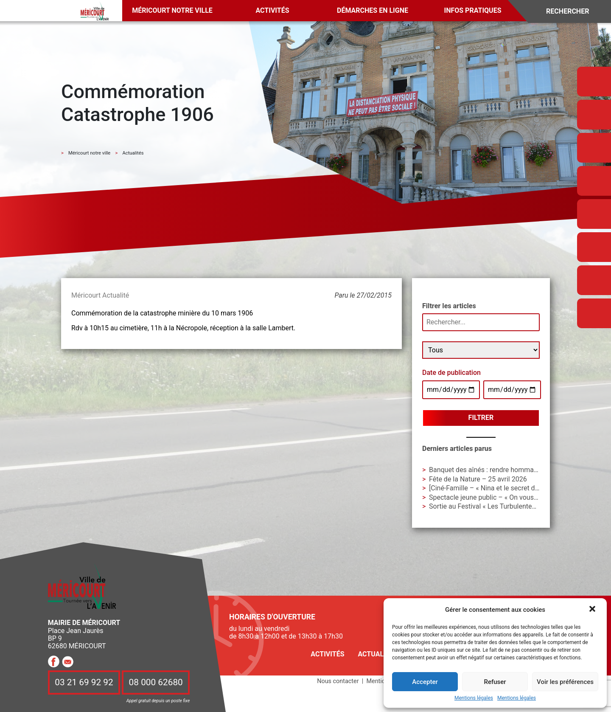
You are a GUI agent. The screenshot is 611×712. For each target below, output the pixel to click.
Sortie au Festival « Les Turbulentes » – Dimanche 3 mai (513, 506)
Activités (272, 10)
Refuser (495, 682)
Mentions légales (473, 698)
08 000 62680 (156, 683)
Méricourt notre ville (172, 10)
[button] (593, 610)
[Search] (573, 12)
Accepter (424, 682)
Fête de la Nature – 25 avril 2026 (478, 479)
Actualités (378, 654)
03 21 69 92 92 (84, 683)
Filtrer (481, 418)
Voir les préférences (565, 682)
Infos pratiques (473, 10)
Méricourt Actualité (100, 295)
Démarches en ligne (372, 10)
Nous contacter (338, 681)
